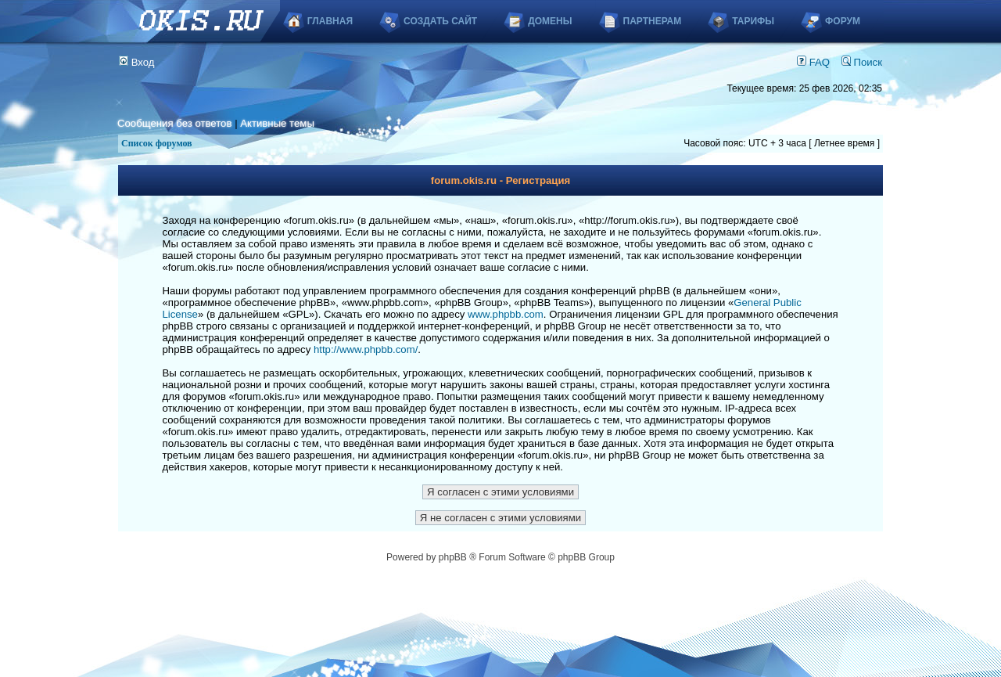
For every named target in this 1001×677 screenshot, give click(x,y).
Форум (842, 21)
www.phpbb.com (506, 314)
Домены (550, 21)
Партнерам (652, 21)
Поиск (861, 62)
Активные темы (277, 123)
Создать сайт (440, 21)
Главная (330, 21)
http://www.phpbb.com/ (366, 349)
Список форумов (156, 143)
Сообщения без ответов (174, 123)
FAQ (813, 62)
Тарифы (753, 21)
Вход (137, 62)
